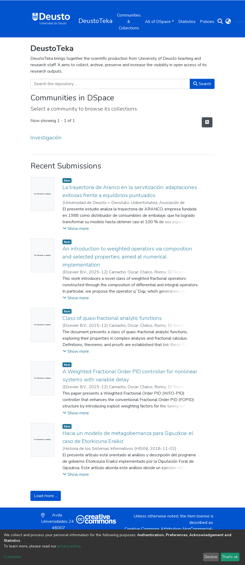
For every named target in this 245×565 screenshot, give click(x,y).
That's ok (230, 556)
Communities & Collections (129, 21)
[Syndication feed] (207, 122)
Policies (207, 22)
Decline (210, 556)
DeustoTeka (95, 21)
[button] (228, 21)
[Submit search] (220, 21)
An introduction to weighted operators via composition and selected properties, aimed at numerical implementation (127, 256)
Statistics (187, 22)
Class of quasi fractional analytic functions (112, 318)
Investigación (46, 137)
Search (202, 84)
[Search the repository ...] (110, 84)
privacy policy (68, 546)
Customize (12, 556)
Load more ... (45, 496)
